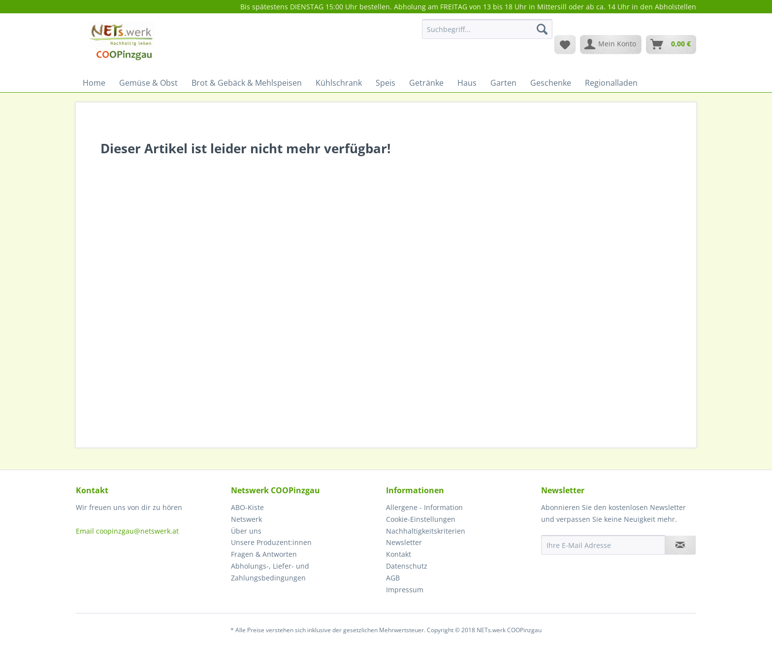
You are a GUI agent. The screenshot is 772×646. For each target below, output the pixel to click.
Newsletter (404, 542)
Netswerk (246, 519)
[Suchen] (542, 29)
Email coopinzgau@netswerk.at (127, 531)
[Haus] (466, 82)
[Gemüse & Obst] (148, 82)
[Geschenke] (550, 82)
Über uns (246, 531)
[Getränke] (426, 82)
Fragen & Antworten (264, 554)
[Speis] (385, 82)
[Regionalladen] (611, 82)
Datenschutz (406, 566)
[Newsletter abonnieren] (680, 545)
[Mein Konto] (611, 44)
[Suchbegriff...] (487, 29)
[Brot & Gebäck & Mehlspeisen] (247, 82)
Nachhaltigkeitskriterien (425, 531)
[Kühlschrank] (339, 82)
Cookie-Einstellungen (420, 519)
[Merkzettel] (565, 44)
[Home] (94, 82)
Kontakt (398, 554)
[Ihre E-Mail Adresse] (603, 545)
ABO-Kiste (247, 507)
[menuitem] (487, 33)
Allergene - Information (424, 507)
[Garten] (503, 82)
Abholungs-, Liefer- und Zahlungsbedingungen (270, 571)
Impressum (404, 589)
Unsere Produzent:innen (271, 542)
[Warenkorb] (671, 44)
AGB (393, 577)
